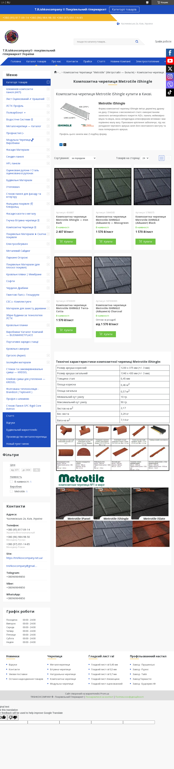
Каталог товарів (36, 61)
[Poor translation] (13, 717)
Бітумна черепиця (60, 669)
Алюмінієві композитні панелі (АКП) (19, 90)
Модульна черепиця (61, 683)
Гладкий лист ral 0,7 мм (104, 674)
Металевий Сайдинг (18, 250)
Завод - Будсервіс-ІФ (144, 683)
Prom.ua (104, 693)
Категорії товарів (124, 9)
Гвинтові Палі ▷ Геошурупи (22, 294)
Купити (68, 241)
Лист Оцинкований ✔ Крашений (25, 99)
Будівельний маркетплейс (21, 429)
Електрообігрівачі (17, 244)
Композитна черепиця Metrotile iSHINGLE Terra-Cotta (72, 308)
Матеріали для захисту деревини (26, 308)
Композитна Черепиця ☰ (21, 227)
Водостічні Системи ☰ (19, 119)
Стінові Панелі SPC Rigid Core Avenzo (23, 407)
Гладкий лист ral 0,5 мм (104, 669)
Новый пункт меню (17, 443)
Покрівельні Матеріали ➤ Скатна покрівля (26, 235)
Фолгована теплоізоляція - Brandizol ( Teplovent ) (22, 390)
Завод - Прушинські (144, 664)
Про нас (56, 61)
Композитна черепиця (63, 678)
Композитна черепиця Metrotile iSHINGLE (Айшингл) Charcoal (111, 308)
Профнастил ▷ (15, 133)
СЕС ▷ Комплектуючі (18, 301)
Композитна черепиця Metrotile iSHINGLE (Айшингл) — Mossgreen (112, 219)
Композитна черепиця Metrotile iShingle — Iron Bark (72, 219)
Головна (16, 61)
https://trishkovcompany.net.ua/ (24, 558)
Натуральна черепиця (63, 674)
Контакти (72, 61)
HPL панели (13, 163)
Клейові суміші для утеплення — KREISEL (25, 380)
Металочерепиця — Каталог (23, 126)
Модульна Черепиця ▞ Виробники (19, 141)
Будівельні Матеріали (19, 180)
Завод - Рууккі (140, 669)
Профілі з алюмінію (17, 398)
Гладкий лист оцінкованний (107, 683)
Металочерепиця (60, 664)
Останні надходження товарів (26, 678)
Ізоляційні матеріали (18, 362)
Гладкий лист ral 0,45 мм (104, 664)
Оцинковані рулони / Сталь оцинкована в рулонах (22, 172)
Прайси (87, 61)
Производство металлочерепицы (26, 436)
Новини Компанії (120, 61)
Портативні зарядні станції (22, 341)
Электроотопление (147, 61)
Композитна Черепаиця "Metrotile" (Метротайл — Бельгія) (98, 72)
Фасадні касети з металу (21, 213)
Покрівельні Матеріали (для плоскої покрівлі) (23, 266)
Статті (101, 61)
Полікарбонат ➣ (16, 112)
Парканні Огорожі (17, 257)
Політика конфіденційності (129, 696)
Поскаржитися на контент (99, 696)
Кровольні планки (17, 325)
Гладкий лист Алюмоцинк (105, 678)
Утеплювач (13, 187)
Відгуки (10, 422)
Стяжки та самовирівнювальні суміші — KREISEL (24, 370)
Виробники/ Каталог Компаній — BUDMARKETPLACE (24, 333)
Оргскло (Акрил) (16, 355)
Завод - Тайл (140, 674)
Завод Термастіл (142, 678)
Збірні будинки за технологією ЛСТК (24, 317)
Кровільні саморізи (17, 348)
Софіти (10, 281)
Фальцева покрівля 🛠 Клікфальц (19, 205)
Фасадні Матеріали (17, 149)
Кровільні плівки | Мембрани (23, 274)
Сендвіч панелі (15, 156)
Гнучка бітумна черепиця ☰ (23, 220)
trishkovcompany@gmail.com (21, 566)
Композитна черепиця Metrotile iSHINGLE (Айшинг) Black (150, 219)
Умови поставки (18, 674)
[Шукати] (136, 42)
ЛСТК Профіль (14, 105)
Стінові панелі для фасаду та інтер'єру (23, 195)
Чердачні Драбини (17, 288)
